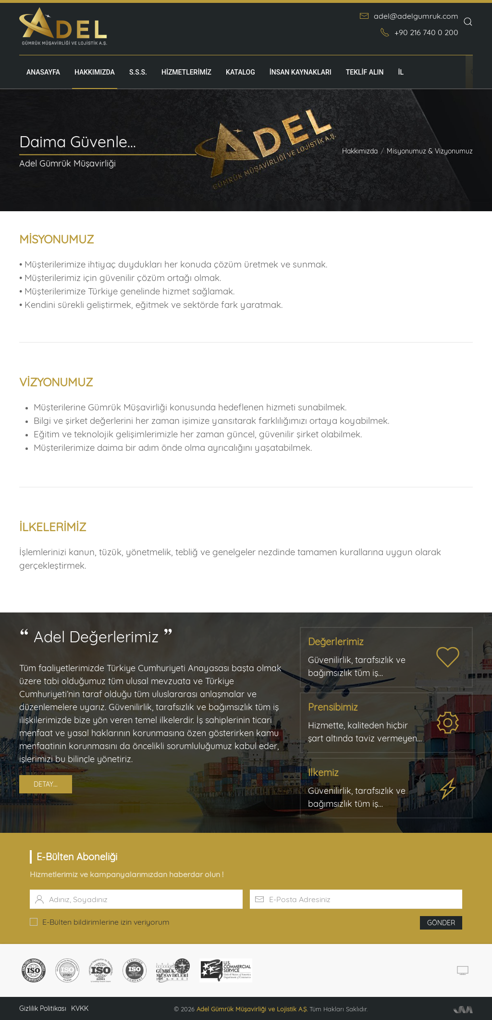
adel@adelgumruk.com (408, 16)
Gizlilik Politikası (42, 1008)
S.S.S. (138, 72)
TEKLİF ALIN (365, 72)
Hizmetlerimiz (186, 72)
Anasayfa (43, 72)
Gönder (441, 922)
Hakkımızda (94, 72)
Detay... (46, 784)
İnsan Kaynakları (301, 72)
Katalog (240, 72)
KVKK (79, 1008)
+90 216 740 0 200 (419, 32)
